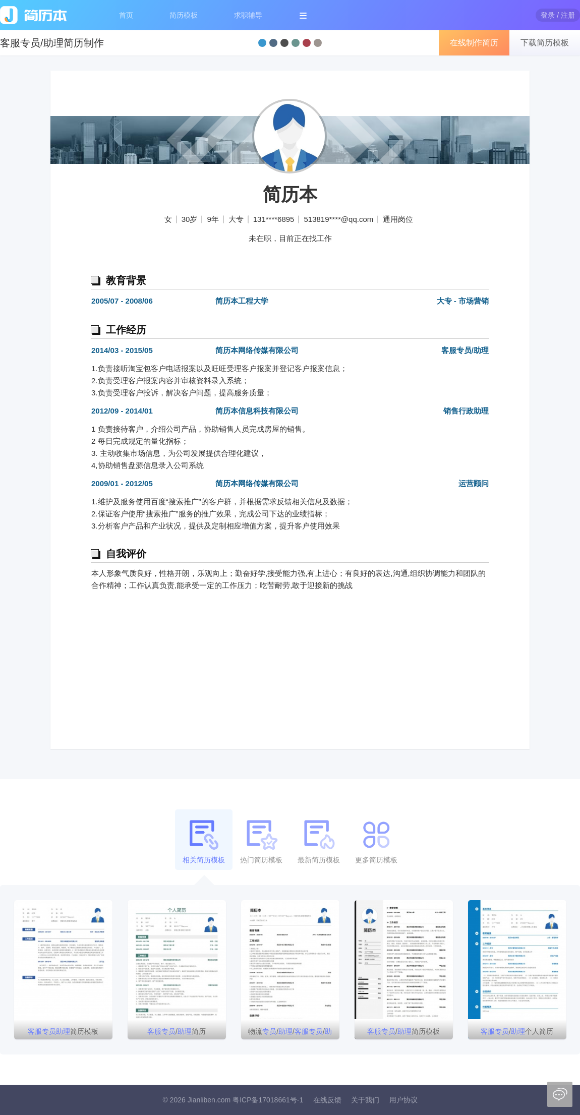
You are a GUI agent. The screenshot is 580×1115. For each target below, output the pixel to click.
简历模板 (183, 15)
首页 (126, 15)
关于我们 (365, 1100)
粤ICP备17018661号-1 (268, 1100)
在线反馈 (327, 1100)
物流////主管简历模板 (290, 1033)
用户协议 (403, 1100)
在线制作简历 (474, 42)
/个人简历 (517, 1031)
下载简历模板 (544, 42)
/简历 (176, 1031)
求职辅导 (248, 15)
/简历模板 (403, 1031)
